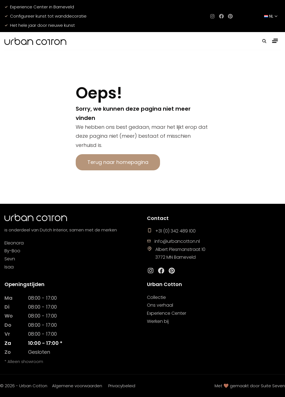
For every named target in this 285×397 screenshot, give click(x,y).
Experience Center (166, 313)
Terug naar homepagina (117, 162)
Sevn (9, 259)
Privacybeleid (121, 386)
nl (271, 16)
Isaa (9, 267)
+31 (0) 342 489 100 (171, 231)
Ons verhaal (160, 305)
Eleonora (14, 243)
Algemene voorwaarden (77, 386)
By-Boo (12, 251)
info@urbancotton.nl (173, 241)
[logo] (35, 41)
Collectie (156, 297)
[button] (264, 41)
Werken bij (158, 321)
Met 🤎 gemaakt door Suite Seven (250, 386)
